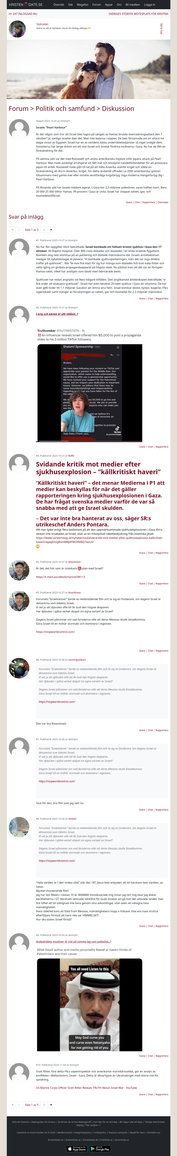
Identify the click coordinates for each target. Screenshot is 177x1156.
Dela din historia (20, 1121)
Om (119, 4)
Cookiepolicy (99, 1132)
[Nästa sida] (44, 230)
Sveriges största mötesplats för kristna (138, 14)
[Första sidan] (12, 230)
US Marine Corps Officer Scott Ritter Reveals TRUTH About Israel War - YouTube (86, 1088)
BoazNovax (74, 561)
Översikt (58, 4)
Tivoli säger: (42, 23)
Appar (109, 4)
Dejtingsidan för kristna (43, 1121)
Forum (97, 4)
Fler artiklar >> (93, 1125)
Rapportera (148, 202)
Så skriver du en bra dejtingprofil (74, 1121)
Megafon (82, 4)
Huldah (72, 818)
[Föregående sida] (19, 230)
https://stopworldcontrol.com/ (55, 632)
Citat (137, 202)
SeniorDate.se (122, 1139)
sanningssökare (77, 659)
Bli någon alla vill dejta (131, 1121)
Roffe (71, 455)
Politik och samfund (65, 108)
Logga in (149, 4)
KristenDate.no (55, 1139)
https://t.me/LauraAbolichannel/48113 (60, 577)
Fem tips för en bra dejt (105, 1121)
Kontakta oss (153, 1132)
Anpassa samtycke (118, 1132)
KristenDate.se (73, 1139)
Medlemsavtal (65, 1132)
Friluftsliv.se (106, 1139)
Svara (129, 202)
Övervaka (163, 202)
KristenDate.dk (90, 1139)
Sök (70, 4)
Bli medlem (133, 4)
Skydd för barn (137, 1132)
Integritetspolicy (82, 1132)
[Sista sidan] (51, 230)
